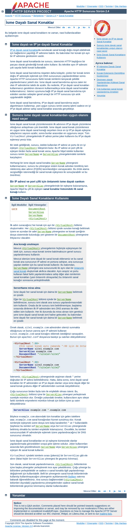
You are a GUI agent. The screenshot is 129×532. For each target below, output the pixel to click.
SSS (101, 6)
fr (74, 27)
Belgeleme (38, 15)
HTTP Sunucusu (23, 15)
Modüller (81, 6)
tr (89, 27)
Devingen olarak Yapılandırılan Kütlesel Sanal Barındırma (111, 82)
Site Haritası (121, 6)
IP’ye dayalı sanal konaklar (24, 50)
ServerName (32, 154)
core (14, 209)
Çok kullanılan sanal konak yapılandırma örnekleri (110, 90)
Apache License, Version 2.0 (19, 526)
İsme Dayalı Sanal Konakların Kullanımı (40, 198)
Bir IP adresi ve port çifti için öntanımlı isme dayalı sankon (47, 181)
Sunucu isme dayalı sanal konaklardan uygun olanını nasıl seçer (109, 48)
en (69, 27)
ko (84, 27)
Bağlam (72, 476)
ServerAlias (50, 154)
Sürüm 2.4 (51, 15)
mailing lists (106, 513)
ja (78, 27)
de (64, 27)
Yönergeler (92, 6)
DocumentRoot (37, 209)
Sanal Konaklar (66, 15)
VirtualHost (30, 299)
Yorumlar (101, 95)
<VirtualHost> (28, 148)
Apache (8, 15)
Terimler (109, 6)
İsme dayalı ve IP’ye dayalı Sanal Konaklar (110, 40)
